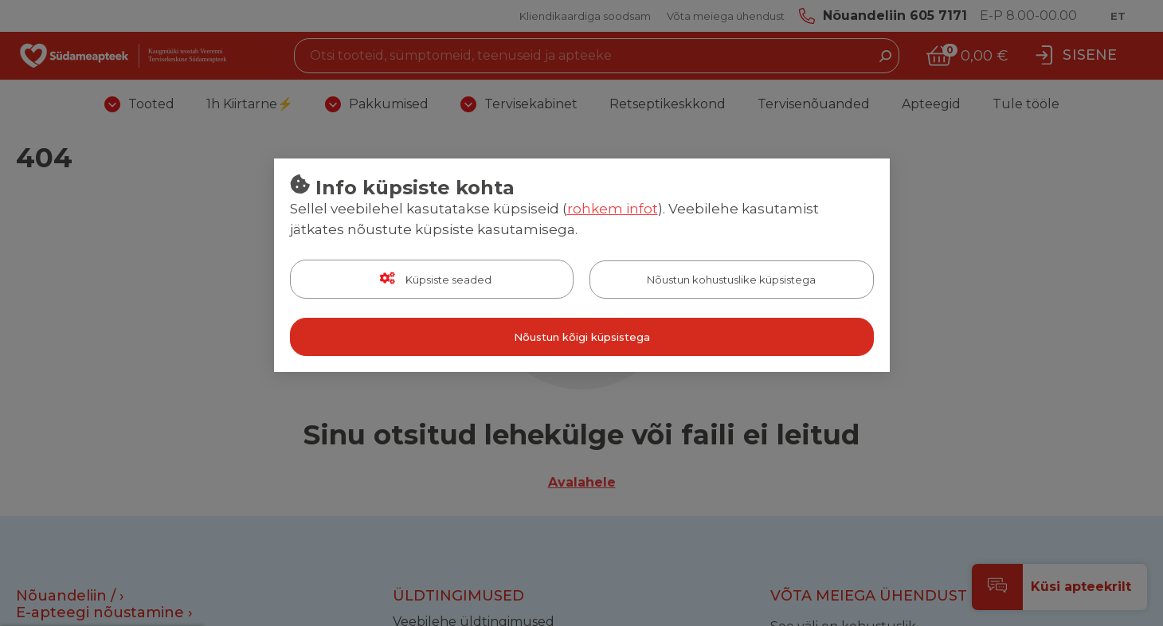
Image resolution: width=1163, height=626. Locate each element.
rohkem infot (612, 209)
